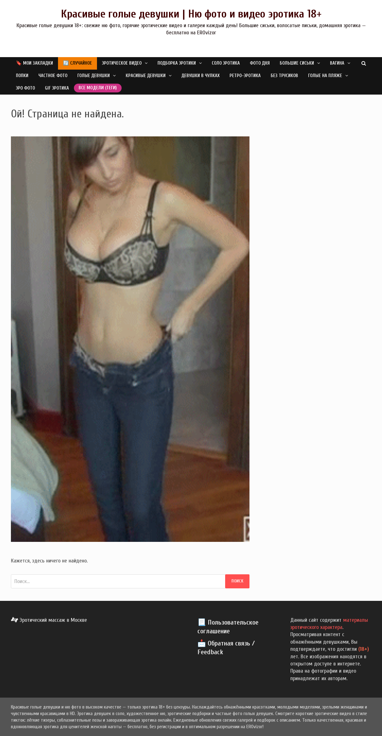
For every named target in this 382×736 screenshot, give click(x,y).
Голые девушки (93, 75)
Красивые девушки (146, 75)
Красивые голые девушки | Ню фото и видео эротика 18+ (191, 13)
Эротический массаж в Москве (49, 620)
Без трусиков (284, 75)
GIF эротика (57, 88)
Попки (22, 75)
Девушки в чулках (200, 75)
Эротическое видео (122, 63)
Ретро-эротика (245, 75)
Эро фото (25, 88)
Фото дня (260, 63)
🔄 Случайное (77, 63)
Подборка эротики (176, 63)
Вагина (337, 63)
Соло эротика (226, 63)
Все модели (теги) (98, 88)
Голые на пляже (325, 75)
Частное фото (52, 75)
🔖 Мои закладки (34, 63)
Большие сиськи (297, 63)
